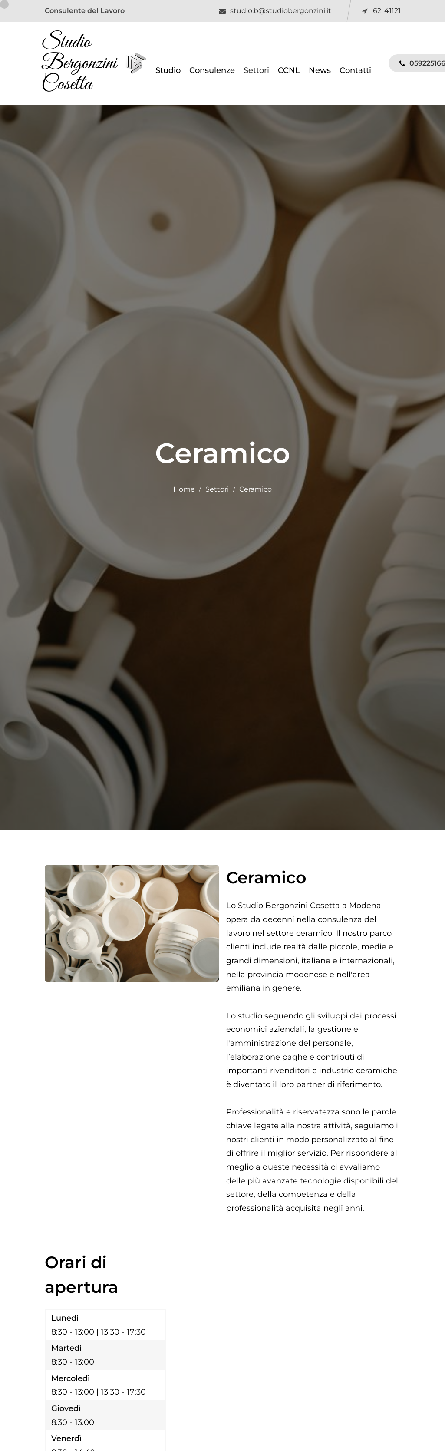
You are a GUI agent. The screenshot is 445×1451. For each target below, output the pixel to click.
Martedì (66, 1349)
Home (184, 490)
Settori (217, 490)
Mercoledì (70, 1379)
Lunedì (65, 1319)
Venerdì (66, 1439)
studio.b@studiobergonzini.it (280, 11)
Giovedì (66, 1409)
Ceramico (255, 490)
